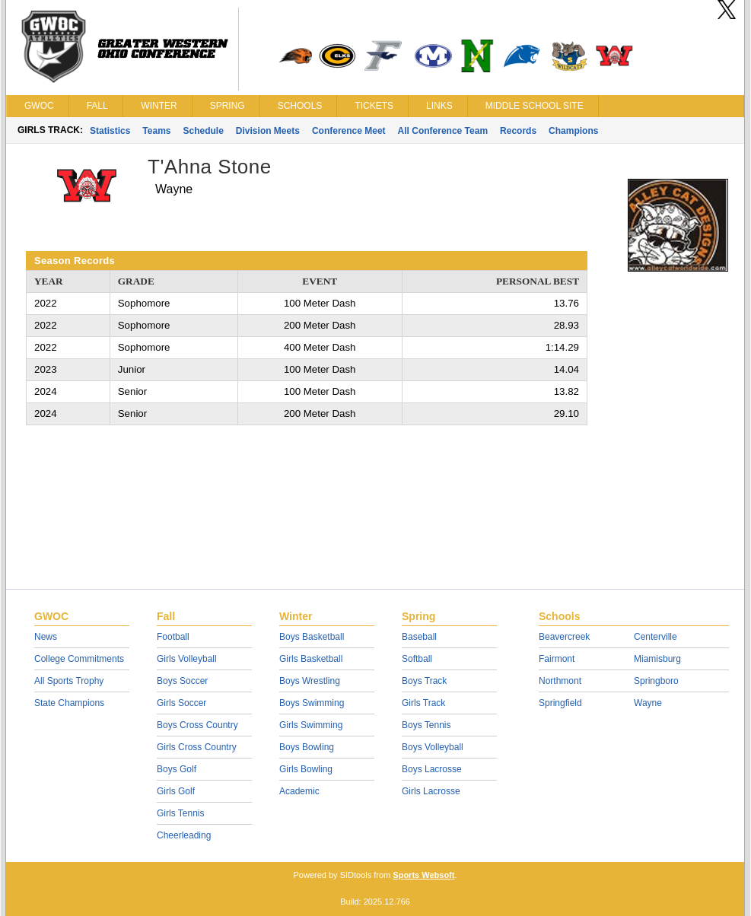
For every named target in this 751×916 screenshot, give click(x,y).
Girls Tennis (180, 813)
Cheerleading (184, 835)
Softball (417, 659)
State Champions (69, 703)
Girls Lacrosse (431, 791)
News (45, 636)
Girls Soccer (181, 703)
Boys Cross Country (197, 725)
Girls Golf (176, 791)
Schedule (203, 131)
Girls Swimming (310, 725)
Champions (573, 131)
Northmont (560, 681)
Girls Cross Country (197, 747)
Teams (156, 131)
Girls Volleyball (187, 659)
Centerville (655, 636)
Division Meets (268, 131)
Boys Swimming (311, 703)
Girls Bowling (306, 769)
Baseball (419, 636)
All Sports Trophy (68, 681)
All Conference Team (443, 131)
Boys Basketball (311, 636)
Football (173, 636)
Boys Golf (176, 769)
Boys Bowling (306, 747)
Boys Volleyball (432, 747)
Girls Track (423, 703)
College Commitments (79, 659)
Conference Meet (349, 131)
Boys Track (424, 681)
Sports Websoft (423, 874)
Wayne (648, 703)
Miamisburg (657, 659)
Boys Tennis (426, 725)
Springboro (656, 681)
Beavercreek (564, 636)
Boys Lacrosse (432, 769)
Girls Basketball (310, 659)
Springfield (560, 703)
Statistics (110, 131)
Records (518, 131)
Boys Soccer (182, 681)
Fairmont (556, 659)
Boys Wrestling (309, 681)
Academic (299, 791)
